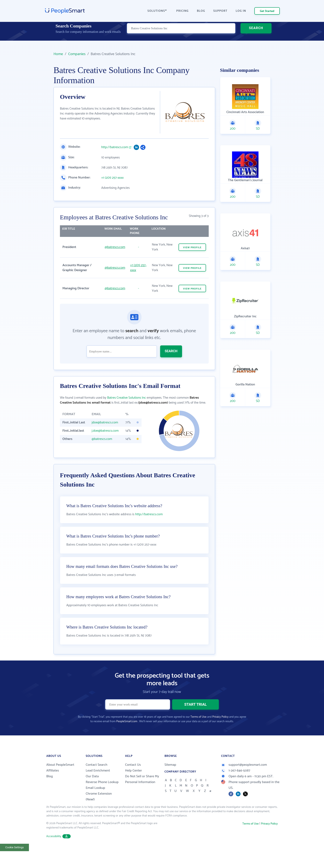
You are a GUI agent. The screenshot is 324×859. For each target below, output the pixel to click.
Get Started (267, 11)
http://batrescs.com (114, 147)
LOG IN (241, 11)
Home (58, 54)
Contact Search (96, 775)
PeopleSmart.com (126, 731)
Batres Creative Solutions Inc (126, 398)
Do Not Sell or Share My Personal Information (142, 789)
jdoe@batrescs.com (105, 422)
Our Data (92, 786)
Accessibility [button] (58, 846)
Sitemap (170, 775)
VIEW (192, 247)
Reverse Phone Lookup (102, 792)
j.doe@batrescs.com (105, 431)
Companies (77, 54)
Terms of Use (198, 727)
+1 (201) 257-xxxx (112, 177)
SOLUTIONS (157, 11)
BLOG (201, 11)
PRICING (182, 11)
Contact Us (133, 775)
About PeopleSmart (60, 775)
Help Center (133, 781)
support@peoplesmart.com (244, 775)
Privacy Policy (220, 727)
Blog (49, 786)
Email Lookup (95, 798)
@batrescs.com (115, 247)
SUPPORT (220, 11)
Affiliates (52, 781)
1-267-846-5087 (235, 781)
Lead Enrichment (98, 781)
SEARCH (256, 34)
